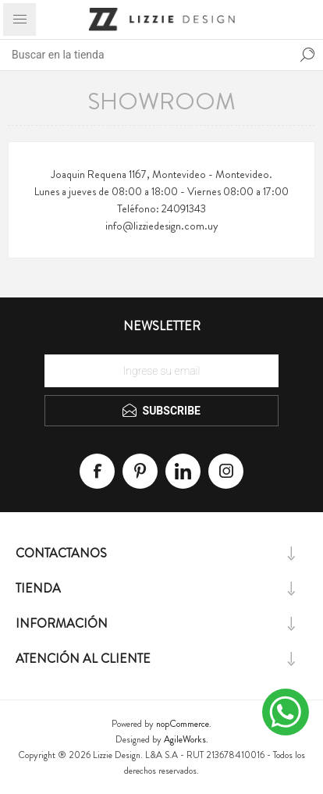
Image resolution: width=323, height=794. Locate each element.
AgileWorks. (186, 739)
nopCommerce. (183, 724)
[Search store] (146, 54)
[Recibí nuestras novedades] (161, 370)
